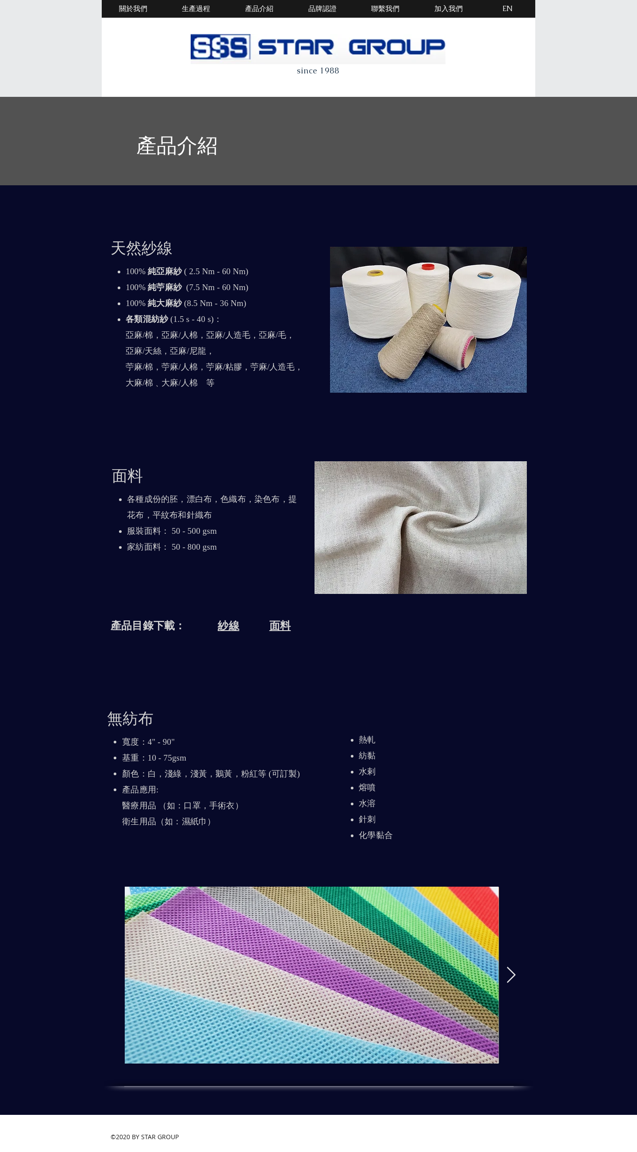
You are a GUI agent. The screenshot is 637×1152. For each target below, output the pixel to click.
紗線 (228, 625)
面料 (280, 625)
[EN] (507, 9)
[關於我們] (133, 9)
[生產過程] (196, 9)
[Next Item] (511, 975)
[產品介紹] (259, 9)
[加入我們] (448, 9)
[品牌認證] (322, 9)
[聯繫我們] (385, 9)
